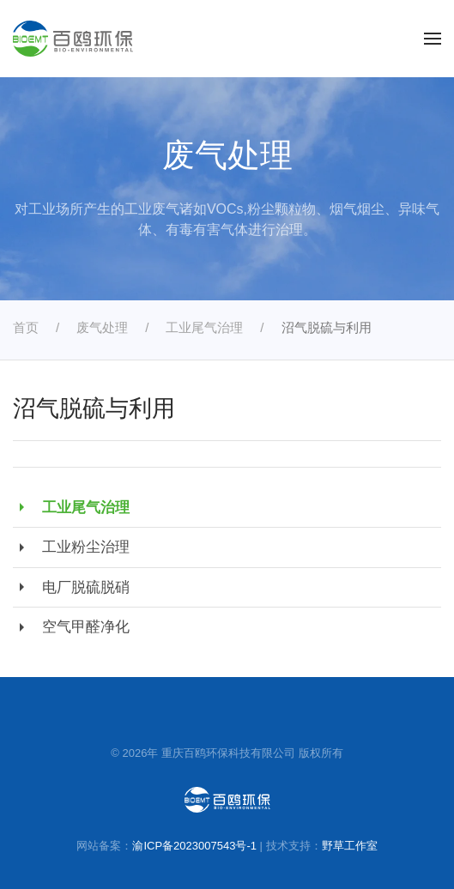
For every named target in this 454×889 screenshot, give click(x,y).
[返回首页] (73, 38)
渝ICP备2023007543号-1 (194, 845)
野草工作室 (350, 845)
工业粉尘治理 (71, 547)
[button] (432, 38)
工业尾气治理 (71, 507)
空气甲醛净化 (71, 627)
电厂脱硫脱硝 (71, 587)
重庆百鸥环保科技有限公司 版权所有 (252, 753)
